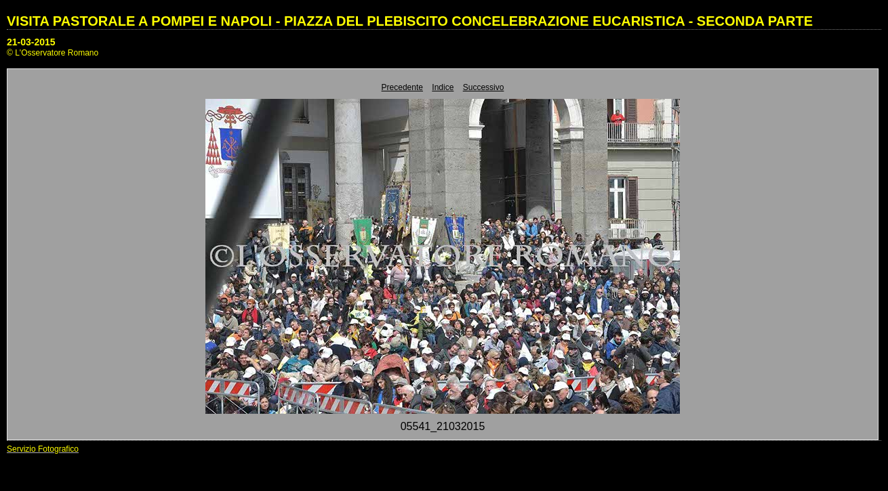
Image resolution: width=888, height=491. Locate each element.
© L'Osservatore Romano (52, 53)
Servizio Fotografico (43, 449)
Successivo (483, 87)
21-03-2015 (31, 42)
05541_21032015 (443, 426)
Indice (442, 87)
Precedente (402, 87)
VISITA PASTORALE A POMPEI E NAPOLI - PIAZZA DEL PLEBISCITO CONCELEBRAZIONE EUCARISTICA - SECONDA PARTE (410, 21)
